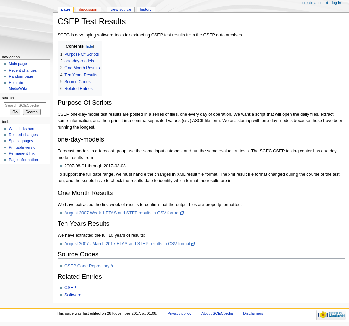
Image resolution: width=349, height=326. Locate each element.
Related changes (23, 135)
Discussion (88, 9)
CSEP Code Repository (86, 266)
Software (72, 295)
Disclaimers (253, 313)
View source (120, 9)
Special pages (21, 141)
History (146, 9)
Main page (18, 64)
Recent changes (23, 70)
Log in (336, 3)
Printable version (23, 147)
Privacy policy (179, 313)
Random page (21, 76)
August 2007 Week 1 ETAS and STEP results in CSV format (122, 213)
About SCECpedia (217, 313)
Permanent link (21, 153)
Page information (23, 160)
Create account (315, 3)
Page (65, 9)
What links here (22, 129)
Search (8, 97)
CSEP (70, 287)
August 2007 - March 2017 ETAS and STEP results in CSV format (127, 243)
